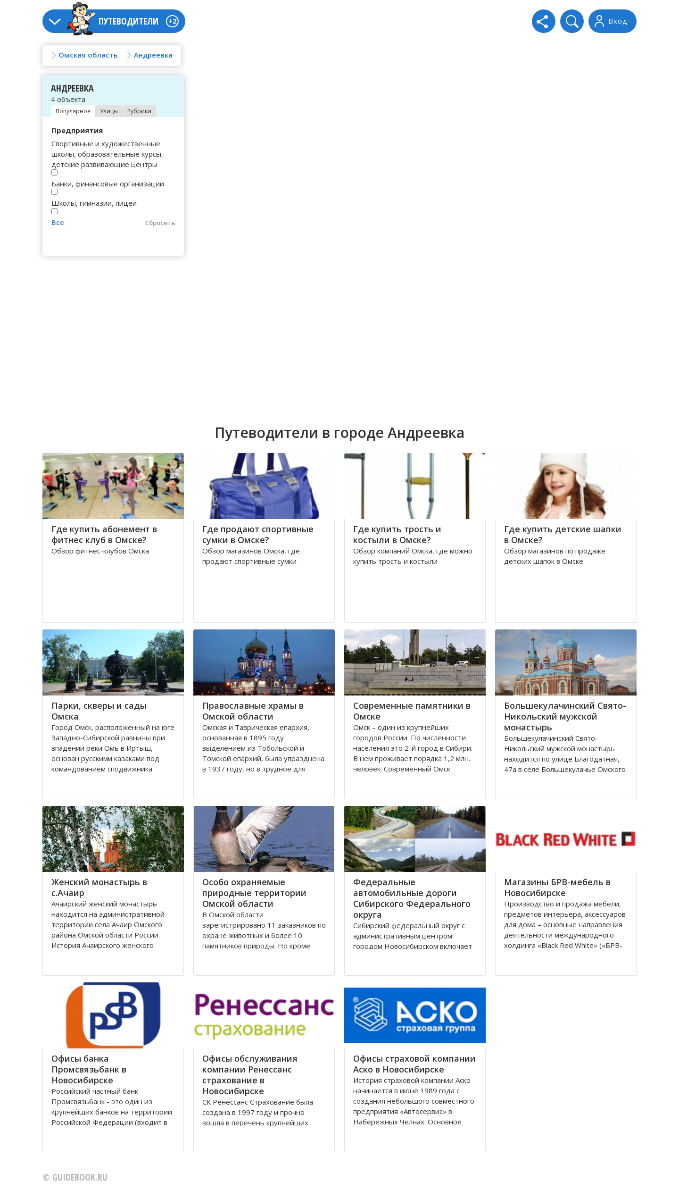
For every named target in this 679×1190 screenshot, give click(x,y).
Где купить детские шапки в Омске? (562, 534)
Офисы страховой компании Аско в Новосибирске (414, 1064)
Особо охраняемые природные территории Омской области (254, 892)
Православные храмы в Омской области (253, 711)
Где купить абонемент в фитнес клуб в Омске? (104, 534)
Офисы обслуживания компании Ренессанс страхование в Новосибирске (250, 1075)
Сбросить (160, 222)
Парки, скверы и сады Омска (99, 711)
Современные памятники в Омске (412, 711)
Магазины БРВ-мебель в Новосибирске (557, 887)
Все (57, 222)
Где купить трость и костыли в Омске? (397, 534)
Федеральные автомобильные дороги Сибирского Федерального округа (412, 898)
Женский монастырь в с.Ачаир (99, 887)
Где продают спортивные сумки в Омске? (258, 534)
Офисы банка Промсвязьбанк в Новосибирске (88, 1069)
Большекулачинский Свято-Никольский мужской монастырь (565, 716)
